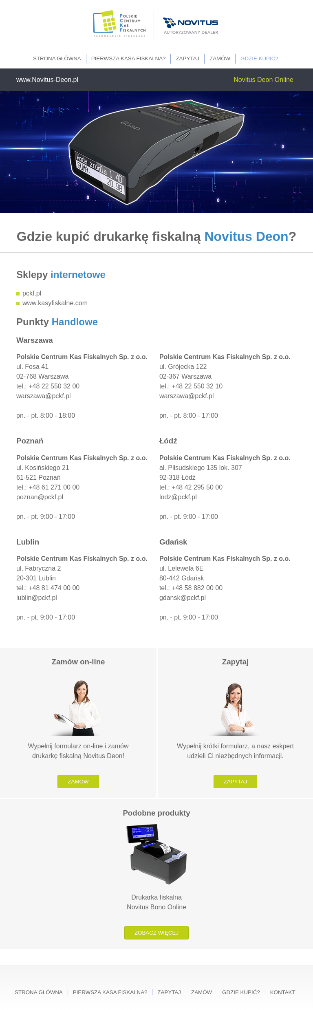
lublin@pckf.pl (36, 597)
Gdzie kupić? (259, 58)
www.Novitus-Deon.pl (47, 79)
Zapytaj (187, 58)
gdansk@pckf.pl (182, 597)
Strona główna (57, 58)
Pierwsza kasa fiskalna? (128, 58)
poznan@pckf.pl (39, 497)
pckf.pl (31, 293)
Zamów (219, 58)
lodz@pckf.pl (178, 497)
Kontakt (282, 992)
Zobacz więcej (156, 933)
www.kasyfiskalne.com (55, 303)
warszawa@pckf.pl (43, 396)
